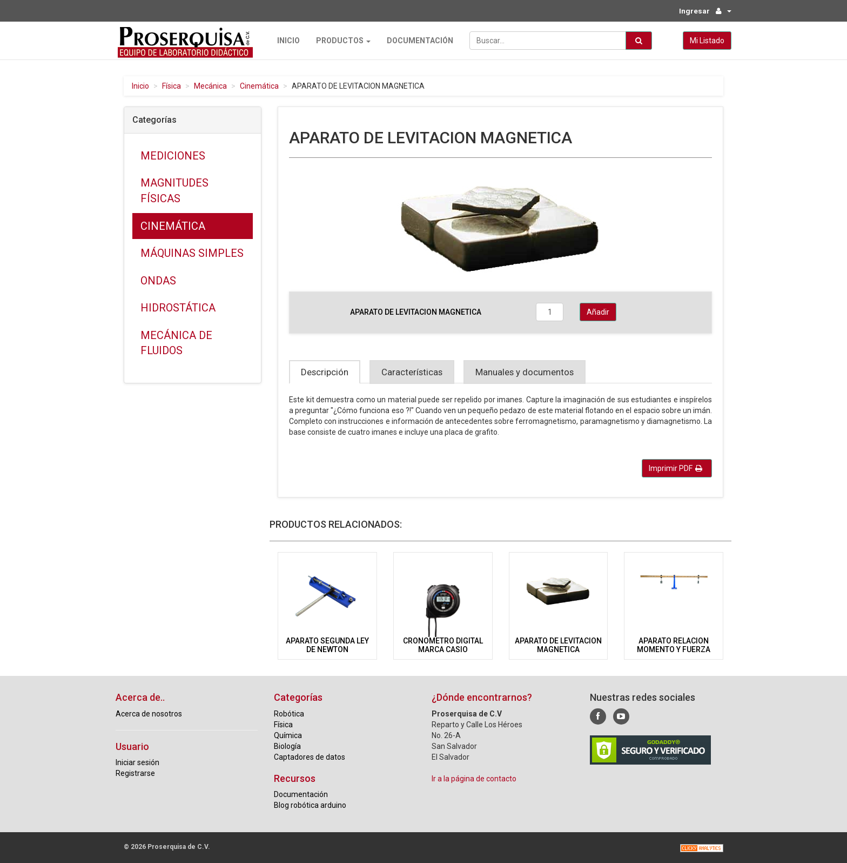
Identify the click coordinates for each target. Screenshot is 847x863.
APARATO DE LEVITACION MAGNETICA (558, 644)
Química (288, 735)
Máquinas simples (192, 253)
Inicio (286, 40)
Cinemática (259, 86)
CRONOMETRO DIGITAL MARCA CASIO (443, 644)
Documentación (418, 40)
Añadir (598, 312)
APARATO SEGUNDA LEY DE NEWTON (327, 644)
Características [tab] (411, 372)
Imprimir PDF (675, 468)
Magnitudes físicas (174, 190)
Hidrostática (178, 307)
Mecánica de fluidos (176, 343)
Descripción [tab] (324, 372)
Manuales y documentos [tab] (524, 372)
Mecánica (210, 86)
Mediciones (172, 155)
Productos (341, 40)
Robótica (289, 713)
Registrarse (135, 773)
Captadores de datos (309, 756)
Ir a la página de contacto (474, 778)
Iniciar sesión (137, 762)
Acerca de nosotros (149, 713)
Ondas (158, 280)
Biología (287, 745)
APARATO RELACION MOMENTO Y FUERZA (673, 644)
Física (171, 86)
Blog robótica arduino (310, 805)
